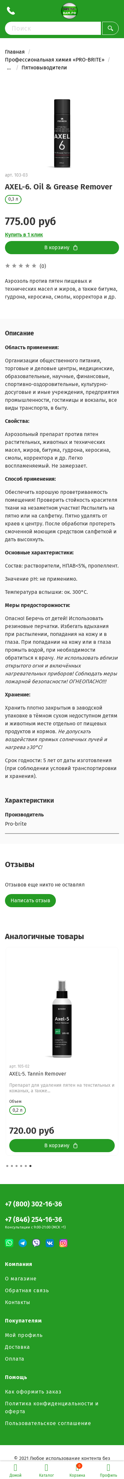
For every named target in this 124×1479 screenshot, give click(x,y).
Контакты (17, 1302)
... (9, 68)
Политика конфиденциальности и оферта (52, 1407)
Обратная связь (27, 1290)
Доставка (17, 1347)
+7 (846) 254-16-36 (33, 1220)
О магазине (21, 1278)
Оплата (14, 1359)
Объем (15, 1107)
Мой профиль (24, 1335)
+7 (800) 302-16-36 (33, 1204)
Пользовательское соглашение (48, 1423)
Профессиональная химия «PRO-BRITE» (54, 60)
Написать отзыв (30, 900)
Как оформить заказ (33, 1392)
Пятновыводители (44, 67)
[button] (7, 1166)
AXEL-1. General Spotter (37, 1074)
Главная (15, 52)
